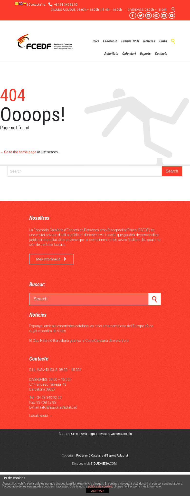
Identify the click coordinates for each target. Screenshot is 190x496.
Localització (38, 416)
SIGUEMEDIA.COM (104, 463)
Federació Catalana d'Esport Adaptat (102, 455)
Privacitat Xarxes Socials (115, 434)
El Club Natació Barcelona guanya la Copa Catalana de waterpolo (79, 341)
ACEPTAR (97, 490)
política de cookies (99, 486)
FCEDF (74, 434)
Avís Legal (88, 434)
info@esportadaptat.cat (58, 407)
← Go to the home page (18, 152)
